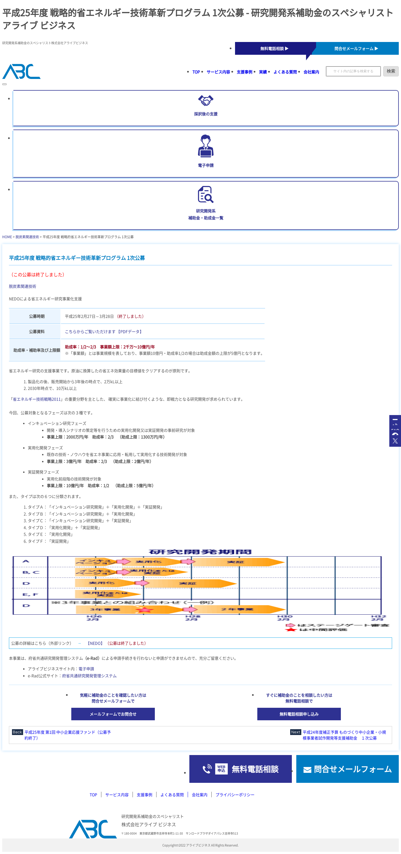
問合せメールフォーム (353, 768)
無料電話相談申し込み (299, 714)
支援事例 (244, 72)
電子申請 (86, 668)
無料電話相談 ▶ (274, 48)
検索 (391, 71)
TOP (196, 72)
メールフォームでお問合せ (113, 714)
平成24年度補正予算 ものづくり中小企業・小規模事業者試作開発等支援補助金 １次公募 (344, 735)
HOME (7, 236)
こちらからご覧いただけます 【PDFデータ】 (104, 331)
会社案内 (311, 72)
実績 (263, 72)
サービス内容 (218, 72)
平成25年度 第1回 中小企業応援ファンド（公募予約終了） (68, 735)
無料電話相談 (255, 768)
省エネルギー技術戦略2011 (37, 399)
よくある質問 (285, 72)
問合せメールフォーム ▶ (356, 48)
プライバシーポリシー (235, 794)
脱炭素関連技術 (27, 236)
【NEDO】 (95, 643)
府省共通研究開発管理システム (89, 675)
